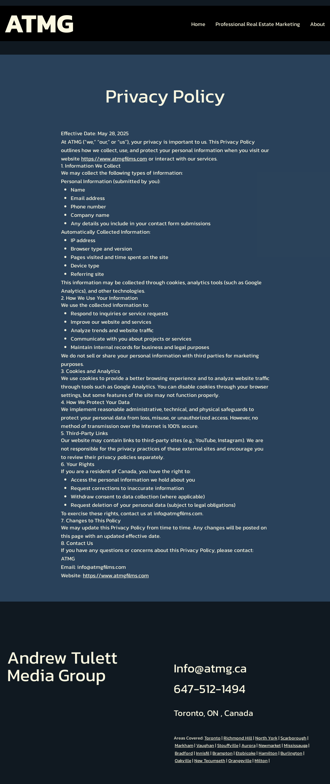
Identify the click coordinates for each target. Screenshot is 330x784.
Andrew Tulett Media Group (62, 666)
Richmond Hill (238, 738)
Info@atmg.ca (210, 668)
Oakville (183, 760)
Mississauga (295, 745)
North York (266, 738)
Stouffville (227, 745)
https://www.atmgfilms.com (114, 158)
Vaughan (205, 745)
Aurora (248, 745)
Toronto (212, 738)
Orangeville (240, 760)
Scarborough (293, 738)
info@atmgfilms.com (178, 513)
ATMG (39, 23)
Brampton (222, 753)
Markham (184, 745)
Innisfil (202, 753)
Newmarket (270, 745)
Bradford (184, 753)
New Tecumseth (209, 760)
